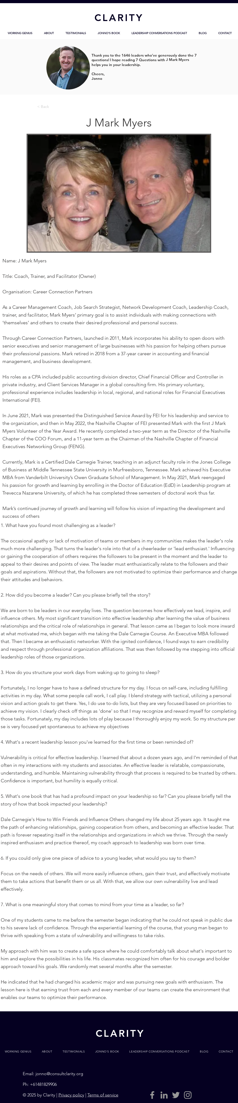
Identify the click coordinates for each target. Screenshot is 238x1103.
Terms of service (102, 1095)
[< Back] (53, 106)
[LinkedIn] (164, 1095)
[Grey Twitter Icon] (176, 1095)
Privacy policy (71, 1095)
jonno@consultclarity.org (59, 1073)
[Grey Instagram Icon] (188, 1095)
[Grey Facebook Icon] (152, 1095)
